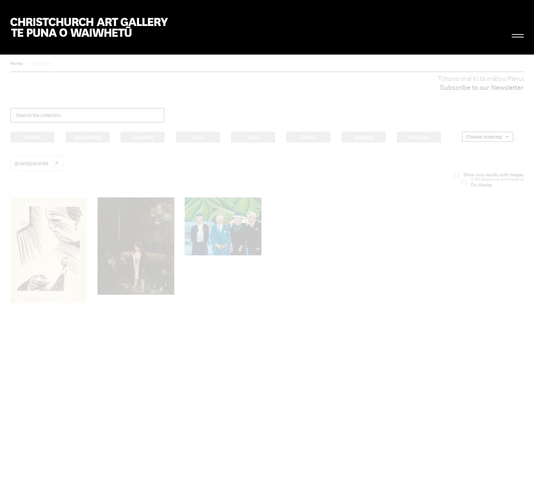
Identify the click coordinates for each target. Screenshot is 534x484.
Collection (42, 63)
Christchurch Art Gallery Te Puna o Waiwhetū (89, 27)
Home (16, 63)
